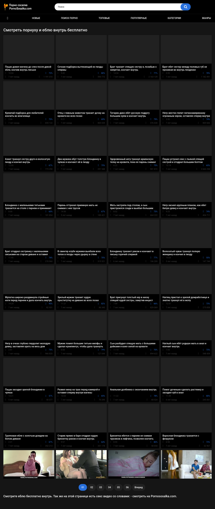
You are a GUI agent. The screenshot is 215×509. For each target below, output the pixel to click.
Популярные (139, 18)
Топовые (104, 18)
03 (100, 487)
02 (91, 487)
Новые (36, 18)
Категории (174, 18)
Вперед (139, 487)
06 (127, 487)
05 (118, 487)
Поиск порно (69, 18)
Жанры (206, 18)
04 (109, 487)
